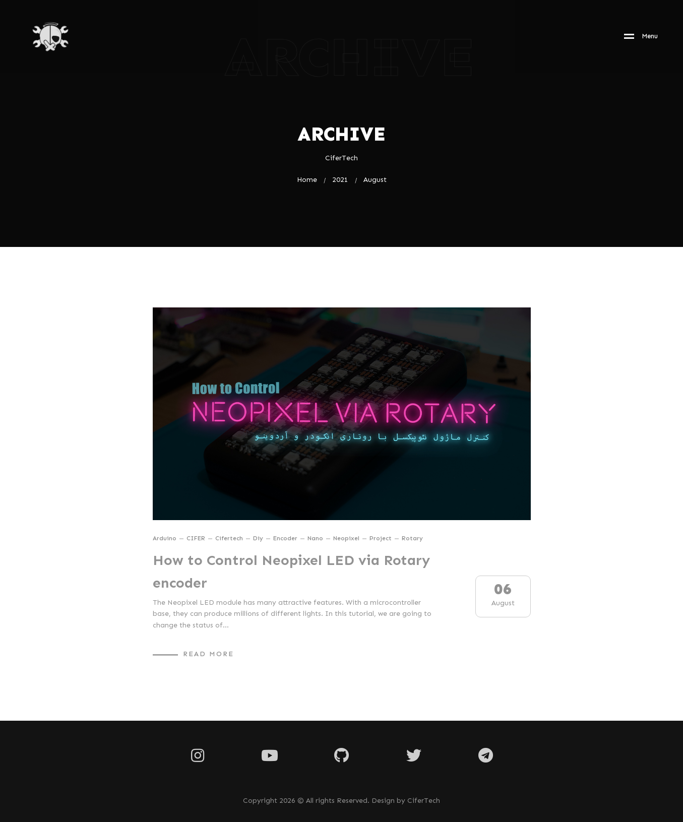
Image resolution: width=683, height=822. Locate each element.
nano (315, 538)
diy (258, 538)
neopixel (346, 538)
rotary (412, 538)
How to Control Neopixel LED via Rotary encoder (291, 571)
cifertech (229, 538)
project (380, 538)
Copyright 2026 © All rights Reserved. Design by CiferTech (341, 800)
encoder (285, 538)
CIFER (196, 538)
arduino (164, 538)
